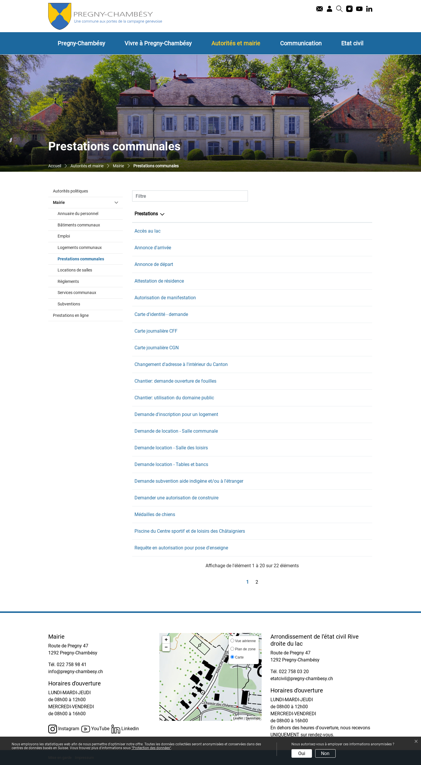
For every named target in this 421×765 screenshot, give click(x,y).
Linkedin (125, 729)
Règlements (68, 281)
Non (325, 753)
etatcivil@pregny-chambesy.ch (301, 678)
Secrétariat (290, 231)
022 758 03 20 (294, 671)
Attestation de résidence (159, 281)
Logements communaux (80, 247)
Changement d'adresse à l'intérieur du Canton (181, 364)
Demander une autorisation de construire (176, 498)
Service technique (297, 381)
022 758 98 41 (346, 231)
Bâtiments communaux (79, 225)
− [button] (166, 647)
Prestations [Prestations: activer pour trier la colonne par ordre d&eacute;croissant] (146, 213)
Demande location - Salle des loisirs (171, 448)
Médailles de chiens (154, 514)
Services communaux (77, 292)
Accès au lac (147, 231)
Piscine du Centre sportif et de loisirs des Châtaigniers (189, 531)
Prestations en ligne (71, 315)
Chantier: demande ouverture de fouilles (175, 381)
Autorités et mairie (235, 43)
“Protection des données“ (151, 748)
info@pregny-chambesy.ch (75, 671)
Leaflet (238, 718)
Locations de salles (75, 270)
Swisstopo (253, 718)
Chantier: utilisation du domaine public (174, 397)
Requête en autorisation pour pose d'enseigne (181, 548)
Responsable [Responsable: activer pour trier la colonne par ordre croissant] (292, 213)
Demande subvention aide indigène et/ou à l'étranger (188, 481)
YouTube (95, 729)
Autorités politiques (70, 191)
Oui (301, 753)
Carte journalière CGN (156, 347)
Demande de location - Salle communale (176, 431)
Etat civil (352, 43)
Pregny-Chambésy (81, 43)
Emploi (64, 236)
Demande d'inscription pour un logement (176, 414)
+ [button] (166, 639)
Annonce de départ (153, 264)
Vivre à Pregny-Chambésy (158, 43)
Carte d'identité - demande (161, 314)
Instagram (63, 729)
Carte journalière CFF (155, 331)
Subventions (69, 304)
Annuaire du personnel (78, 213)
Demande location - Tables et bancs (171, 464)
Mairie (59, 202)
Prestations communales (90, 259)
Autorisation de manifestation (165, 297)
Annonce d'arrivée (152, 247)
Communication (301, 43)
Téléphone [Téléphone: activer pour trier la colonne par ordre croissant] (341, 213)
